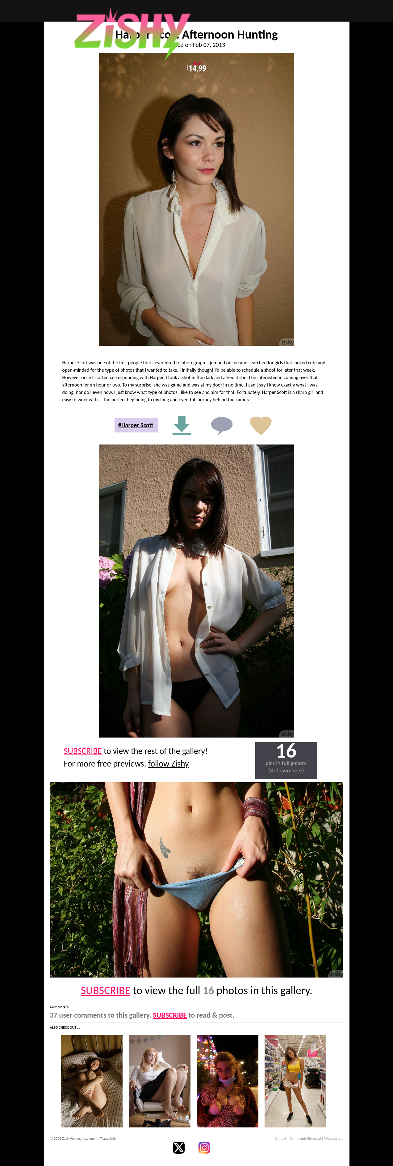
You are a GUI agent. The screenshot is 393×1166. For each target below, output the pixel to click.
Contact (280, 1138)
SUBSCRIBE (83, 751)
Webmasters (333, 1138)
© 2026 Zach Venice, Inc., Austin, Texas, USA (83, 1138)
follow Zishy (168, 764)
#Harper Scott (135, 425)
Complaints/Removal (305, 1138)
